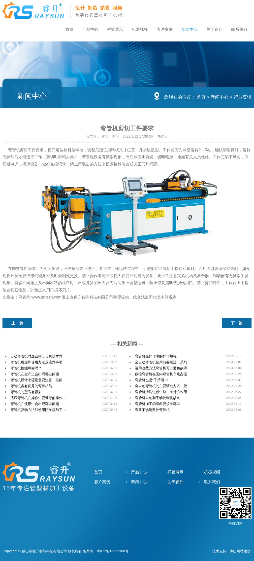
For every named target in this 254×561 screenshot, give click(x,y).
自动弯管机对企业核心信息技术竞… (38, 356)
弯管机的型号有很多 (26, 392)
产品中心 (84, 30)
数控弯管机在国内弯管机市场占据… (162, 374)
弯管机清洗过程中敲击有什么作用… (162, 392)
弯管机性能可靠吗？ (26, 368)
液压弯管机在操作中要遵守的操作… (38, 398)
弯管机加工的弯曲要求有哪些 (157, 404)
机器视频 (135, 30)
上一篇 (17, 323)
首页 (62, 30)
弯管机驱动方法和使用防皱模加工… (38, 410)
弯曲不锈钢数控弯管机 (152, 410)
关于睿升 (213, 30)
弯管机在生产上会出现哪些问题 (34, 374)
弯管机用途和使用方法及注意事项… (38, 362)
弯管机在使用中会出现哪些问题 (34, 404)
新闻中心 (187, 30)
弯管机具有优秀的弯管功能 (31, 386)
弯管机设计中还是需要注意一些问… (38, 380)
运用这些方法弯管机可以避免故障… (162, 368)
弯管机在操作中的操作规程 (156, 356)
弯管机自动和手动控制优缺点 (157, 398)
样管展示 (110, 30)
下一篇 (237, 323)
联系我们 (239, 30)
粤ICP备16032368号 (112, 551)
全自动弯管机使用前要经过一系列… (162, 362)
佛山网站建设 (240, 551)
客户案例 (161, 30)
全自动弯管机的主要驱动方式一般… (162, 386)
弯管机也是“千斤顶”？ (151, 380)
